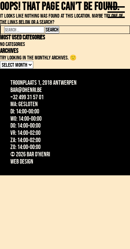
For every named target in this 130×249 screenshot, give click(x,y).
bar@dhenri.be (26, 89)
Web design (21, 161)
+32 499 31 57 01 (27, 97)
